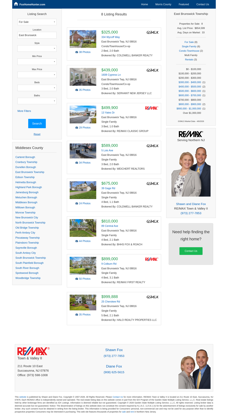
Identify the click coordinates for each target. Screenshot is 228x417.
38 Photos (84, 52)
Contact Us (202, 4)
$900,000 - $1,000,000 (189, 108)
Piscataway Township (27, 237)
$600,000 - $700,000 (190, 95)
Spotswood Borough (26, 273)
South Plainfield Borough (29, 262)
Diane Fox (114, 366)
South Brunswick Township (30, 257)
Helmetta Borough (25, 182)
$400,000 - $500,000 (190, 86)
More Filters (24, 111)
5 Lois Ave (107, 150)
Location (37, 30)
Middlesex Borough (26, 202)
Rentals (189, 59)
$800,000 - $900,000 (190, 104)
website (22, 397)
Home (144, 4)
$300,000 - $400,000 (190, 82)
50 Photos (84, 278)
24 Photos (84, 203)
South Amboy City (25, 252)
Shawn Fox (114, 350)
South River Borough (27, 268)
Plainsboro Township (27, 242)
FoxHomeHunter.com (32, 4)
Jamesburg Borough (26, 192)
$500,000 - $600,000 (190, 91)
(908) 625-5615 (114, 372)
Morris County (163, 4)
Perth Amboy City (25, 232)
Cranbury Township (26, 162)
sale (124, 412)
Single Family (189, 46)
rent (132, 412)
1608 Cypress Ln (111, 74)
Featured (184, 4)
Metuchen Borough (26, 197)
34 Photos (84, 162)
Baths (37, 95)
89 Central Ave (109, 226)
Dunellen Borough (25, 167)
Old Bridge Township (27, 227)
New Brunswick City (26, 217)
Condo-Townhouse (189, 50)
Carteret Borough (25, 157)
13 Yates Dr (108, 112)
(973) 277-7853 (191, 213)
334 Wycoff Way (110, 37)
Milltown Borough (25, 207)
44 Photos (84, 241)
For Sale (189, 42)
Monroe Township (25, 212)
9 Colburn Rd (108, 263)
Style (37, 43)
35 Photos (84, 89)
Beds (37, 82)
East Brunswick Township (29, 172)
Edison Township (25, 177)
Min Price (37, 56)
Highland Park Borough (28, 187)
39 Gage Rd (108, 188)
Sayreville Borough (26, 247)
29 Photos (84, 127)
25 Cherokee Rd (110, 301)
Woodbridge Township (27, 278)
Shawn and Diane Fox (191, 204)
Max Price (37, 69)
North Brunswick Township (30, 222)
